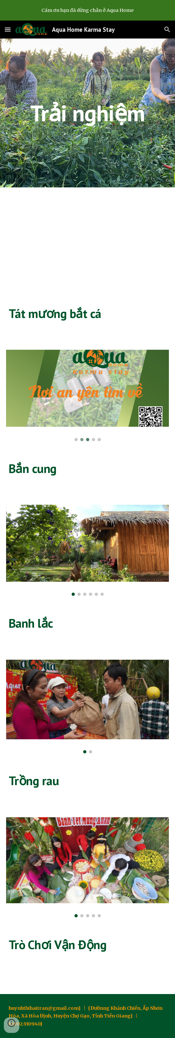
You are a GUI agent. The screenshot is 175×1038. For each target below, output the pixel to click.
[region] (87, 10)
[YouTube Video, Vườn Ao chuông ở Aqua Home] (87, 240)
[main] (87, 113)
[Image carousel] (87, 395)
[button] (7, 29)
